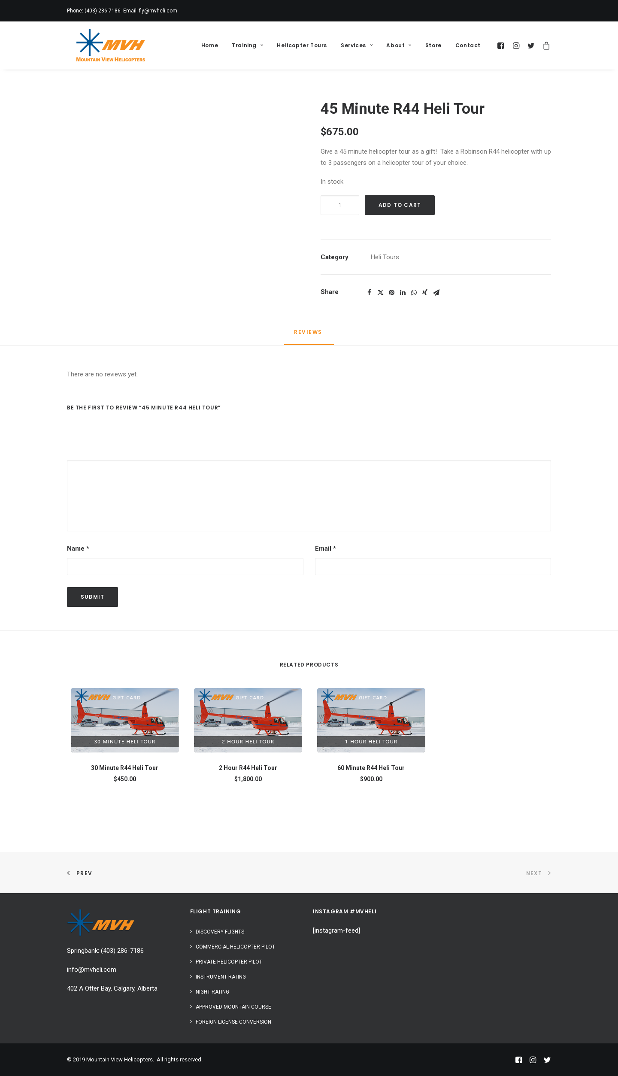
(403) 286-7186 (103, 11)
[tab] (309, 336)
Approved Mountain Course (233, 1007)
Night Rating (212, 992)
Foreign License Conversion (233, 1022)
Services (357, 45)
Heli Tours (385, 257)
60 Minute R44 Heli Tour (371, 767)
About (398, 45)
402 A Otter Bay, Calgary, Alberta (112, 988)
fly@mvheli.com (158, 11)
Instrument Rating (221, 977)
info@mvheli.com (91, 969)
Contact (468, 45)
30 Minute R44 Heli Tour (124, 767)
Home (209, 45)
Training (247, 45)
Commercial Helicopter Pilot (235, 947)
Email (325, 548)
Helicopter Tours (302, 45)
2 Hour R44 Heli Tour (248, 767)
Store (433, 45)
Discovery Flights (220, 932)
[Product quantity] (340, 205)
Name (78, 548)
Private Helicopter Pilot (229, 962)
